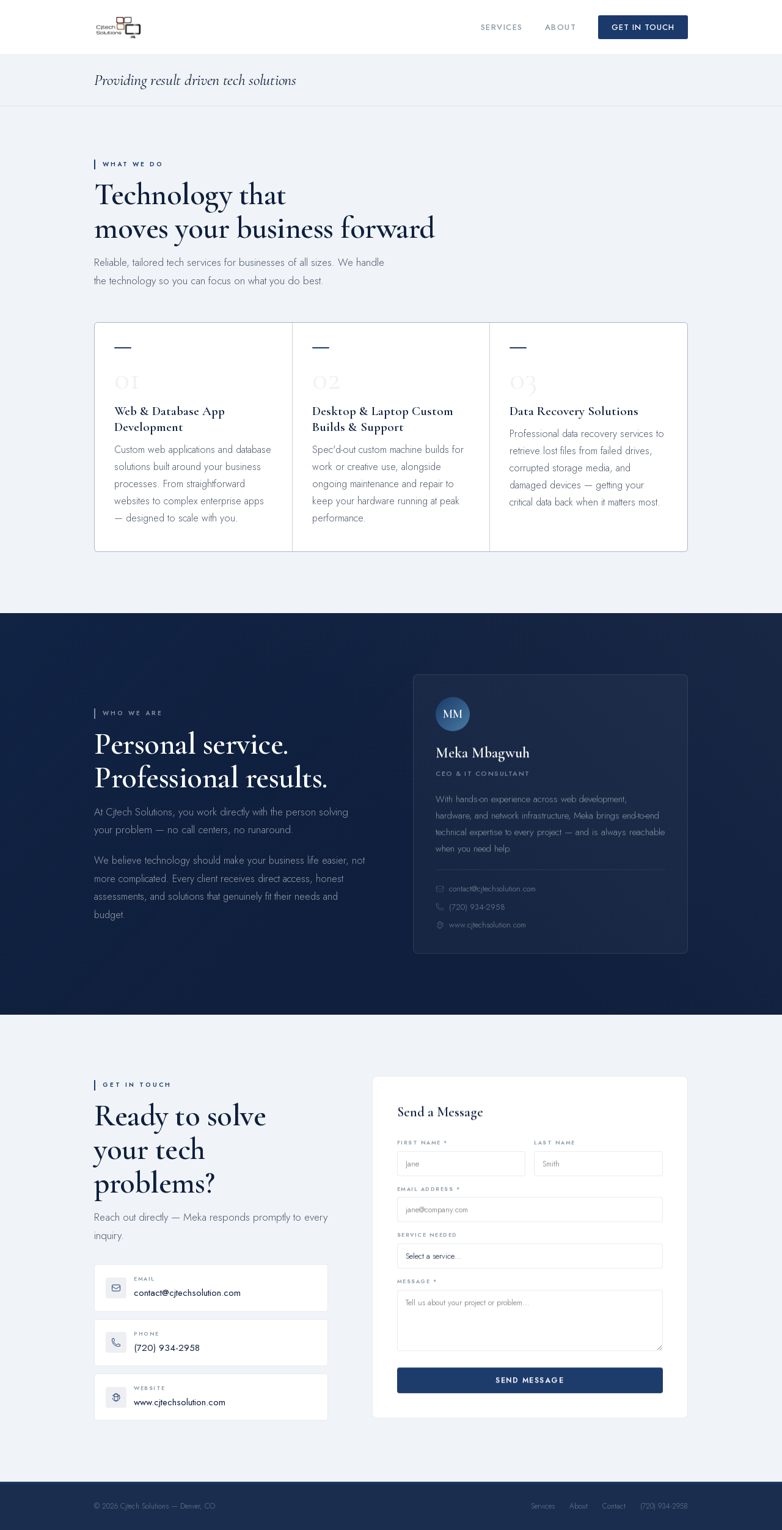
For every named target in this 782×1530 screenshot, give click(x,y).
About (561, 27)
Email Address (429, 1195)
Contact (614, 1506)
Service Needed (427, 1242)
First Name (422, 1149)
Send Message (529, 1384)
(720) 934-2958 (470, 913)
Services (502, 27)
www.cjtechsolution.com (481, 932)
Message (417, 1286)
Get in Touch (643, 27)
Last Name (555, 1149)
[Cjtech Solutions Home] (118, 27)
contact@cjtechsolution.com (486, 896)
